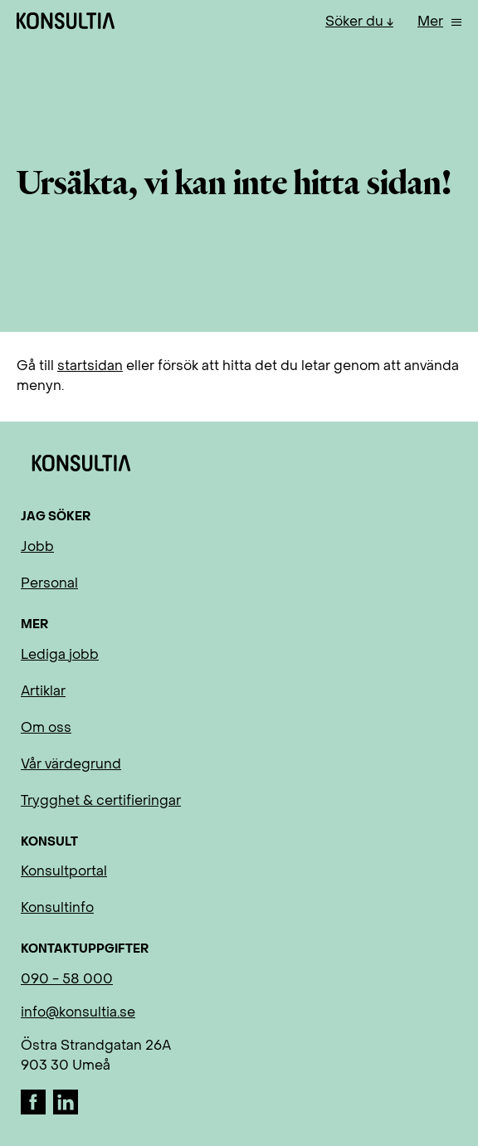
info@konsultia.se (78, 1013)
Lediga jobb (60, 655)
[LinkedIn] (65, 1111)
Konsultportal (64, 872)
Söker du (356, 22)
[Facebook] (35, 1111)
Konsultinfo (57, 908)
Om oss (46, 728)
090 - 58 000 (67, 980)
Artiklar (43, 692)
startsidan (90, 366)
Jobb (37, 547)
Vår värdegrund (71, 765)
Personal (49, 584)
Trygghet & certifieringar (101, 801)
